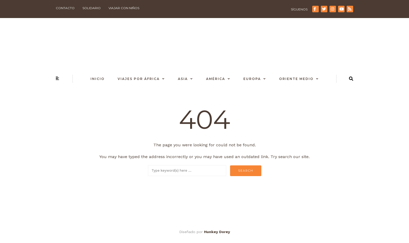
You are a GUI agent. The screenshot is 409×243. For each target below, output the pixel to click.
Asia (183, 79)
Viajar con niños (124, 8)
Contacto (65, 8)
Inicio (98, 79)
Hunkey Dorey (217, 232)
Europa (252, 79)
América (215, 79)
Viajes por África (139, 79)
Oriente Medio (296, 79)
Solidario (91, 8)
